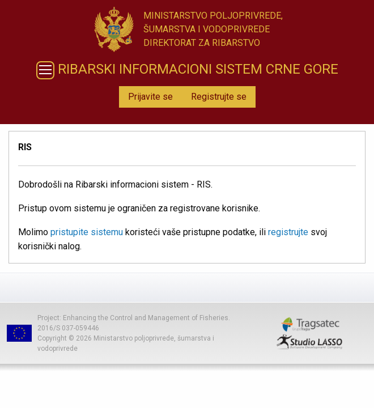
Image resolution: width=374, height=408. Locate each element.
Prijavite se (150, 96)
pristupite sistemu (86, 232)
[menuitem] (150, 97)
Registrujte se (218, 96)
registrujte (288, 232)
